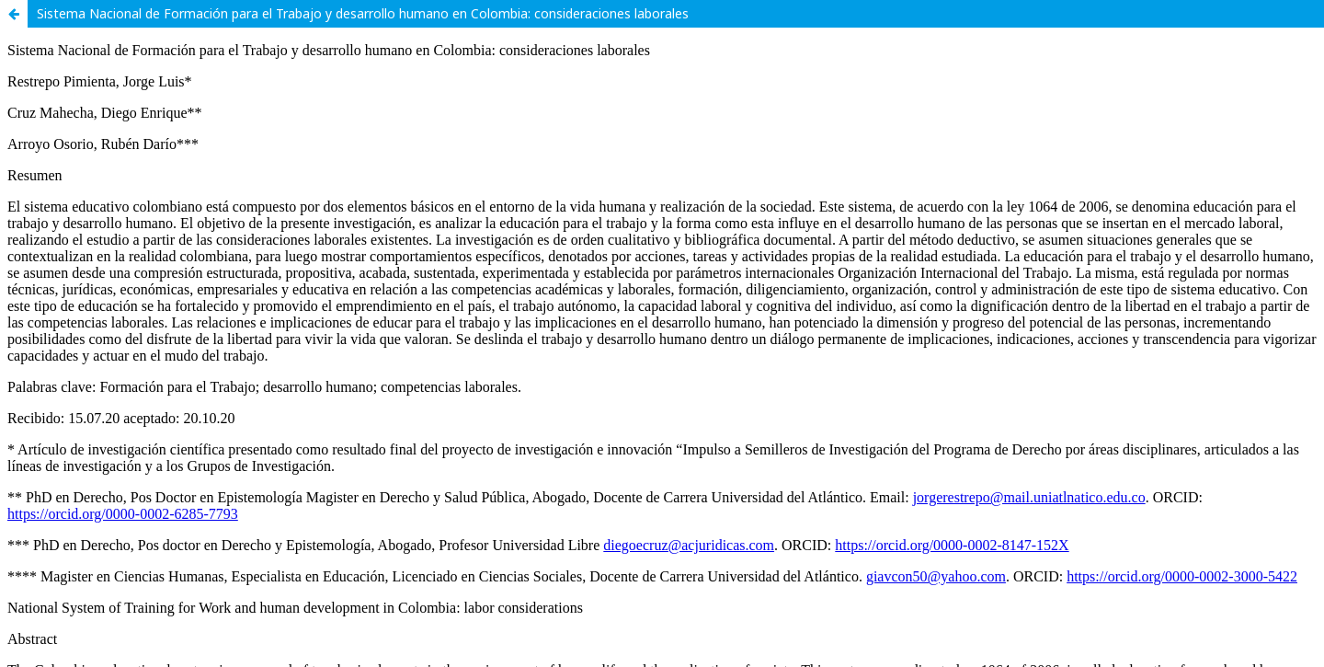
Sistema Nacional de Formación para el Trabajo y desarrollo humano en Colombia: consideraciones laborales (363, 13)
